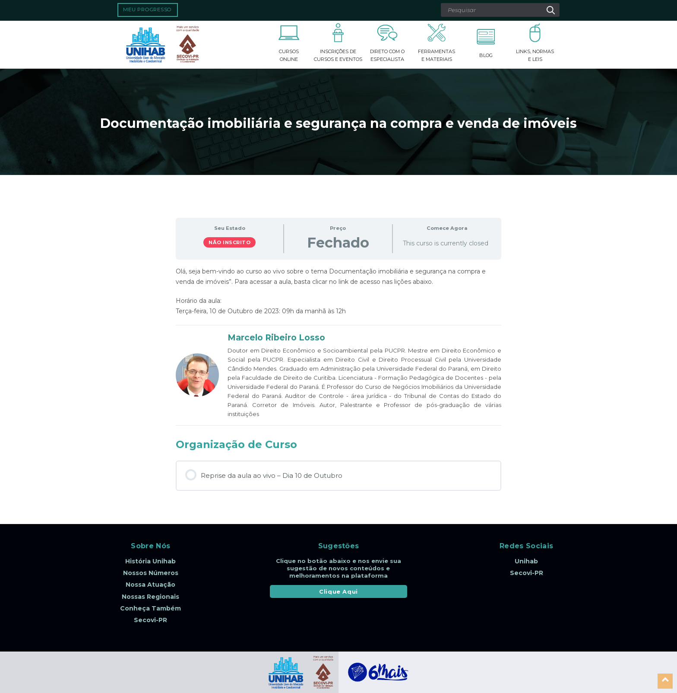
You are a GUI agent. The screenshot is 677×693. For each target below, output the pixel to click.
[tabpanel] (338, 291)
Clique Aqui (338, 591)
